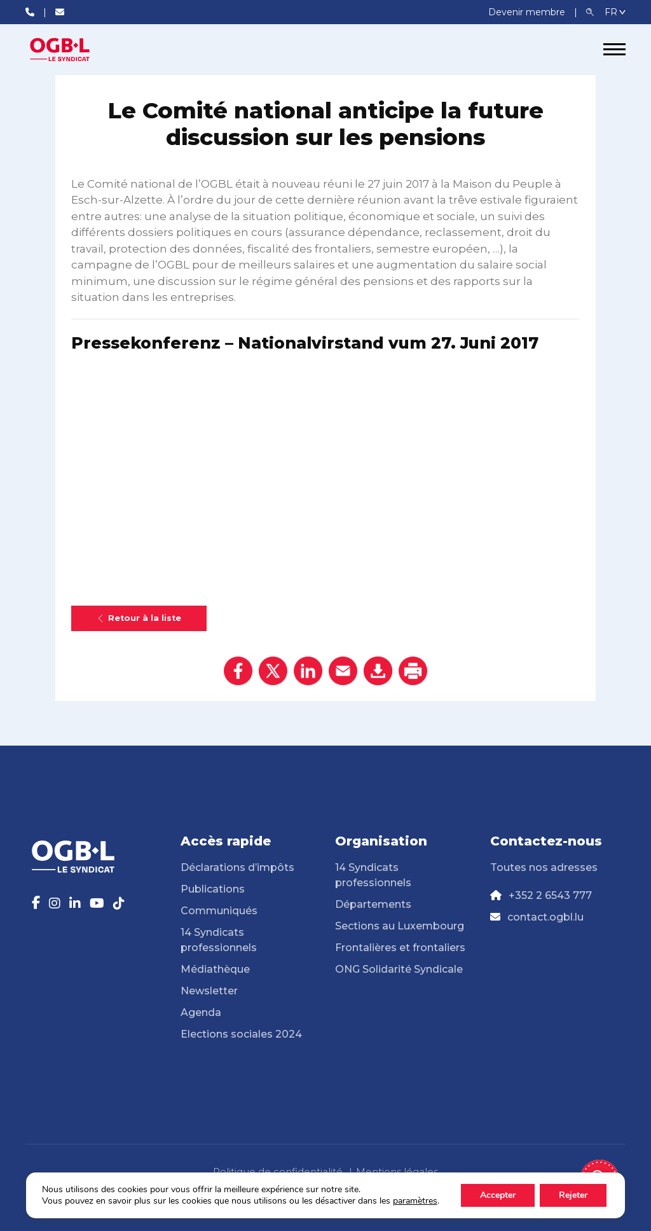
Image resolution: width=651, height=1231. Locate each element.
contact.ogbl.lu (545, 917)
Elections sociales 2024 (241, 1034)
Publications (213, 889)
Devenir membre (528, 12)
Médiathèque (215, 969)
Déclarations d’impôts (237, 867)
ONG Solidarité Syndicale (399, 969)
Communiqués (219, 911)
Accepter (498, 1195)
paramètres (415, 1201)
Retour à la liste (139, 618)
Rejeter (573, 1195)
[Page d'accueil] (73, 50)
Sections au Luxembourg (399, 926)
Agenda (201, 1012)
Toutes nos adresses (544, 867)
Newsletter (209, 991)
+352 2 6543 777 (550, 895)
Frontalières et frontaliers (400, 948)
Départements (373, 904)
